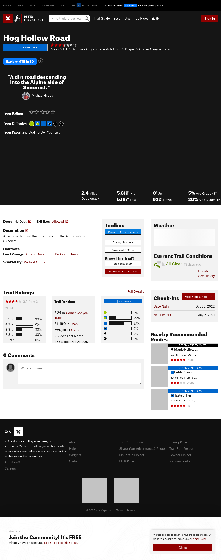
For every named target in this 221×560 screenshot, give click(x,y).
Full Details (135, 291)
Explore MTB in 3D (20, 61)
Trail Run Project (181, 448)
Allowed (58, 221)
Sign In (209, 18)
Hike (33, 5)
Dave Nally (161, 306)
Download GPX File (123, 250)
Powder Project (180, 455)
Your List (53, 132)
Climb (7, 5)
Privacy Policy (198, 539)
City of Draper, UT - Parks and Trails (52, 254)
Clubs (73, 461)
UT (65, 49)
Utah (74, 324)
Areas (55, 49)
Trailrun (48, 5)
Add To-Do (37, 132)
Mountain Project (131, 455)
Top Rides (141, 18)
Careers (10, 468)
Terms (119, 510)
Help (72, 448)
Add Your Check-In (198, 297)
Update (203, 271)
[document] (182, 542)
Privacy (131, 510)
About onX (12, 462)
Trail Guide (102, 18)
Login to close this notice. (61, 542)
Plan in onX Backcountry (123, 232)
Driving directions (123, 242)
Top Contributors (131, 442)
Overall (76, 330)
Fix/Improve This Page (123, 271)
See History (206, 276)
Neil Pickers (162, 315)
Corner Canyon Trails (154, 49)
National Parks (179, 461)
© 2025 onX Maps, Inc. (99, 510)
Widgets (75, 455)
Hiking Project (179, 442)
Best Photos (122, 18)
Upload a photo (123, 264)
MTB (20, 5)
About (73, 442)
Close (183, 547)
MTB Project (128, 461)
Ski (63, 5)
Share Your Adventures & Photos (142, 448)
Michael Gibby (42, 95)
